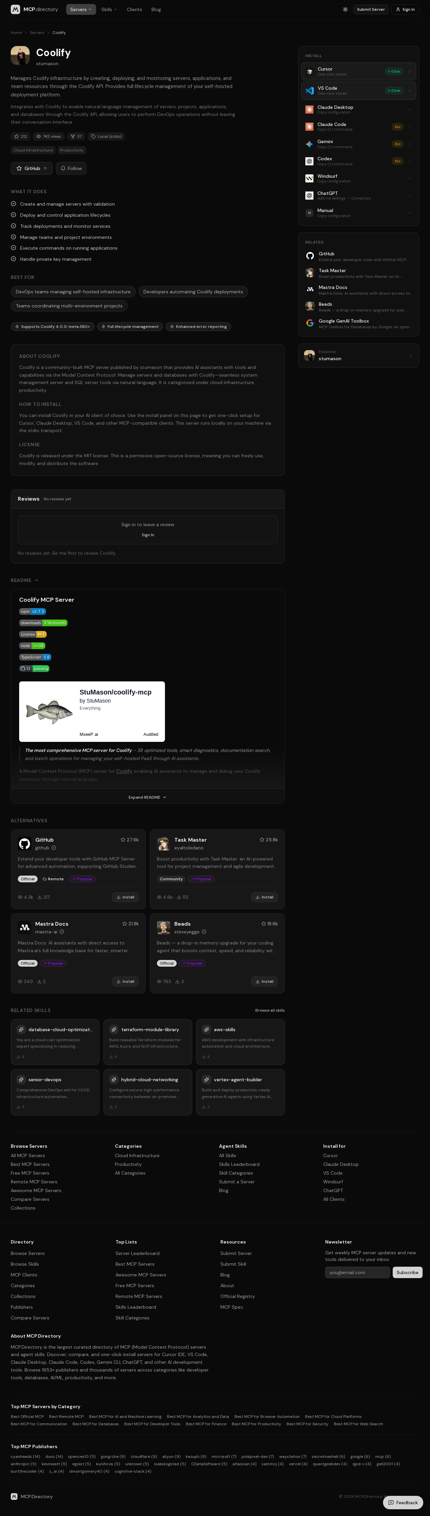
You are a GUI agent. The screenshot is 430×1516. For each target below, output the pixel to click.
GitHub (31, 168)
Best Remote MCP (66, 1416)
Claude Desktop (341, 1164)
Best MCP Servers (30, 1164)
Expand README (148, 797)
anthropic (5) (23, 1464)
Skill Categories (236, 1173)
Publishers (22, 1307)
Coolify (124, 771)
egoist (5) (81, 1464)
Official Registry (237, 1296)
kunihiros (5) (108, 1464)
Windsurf (333, 1182)
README (25, 580)
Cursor (330, 1155)
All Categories (130, 1173)
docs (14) (54, 1456)
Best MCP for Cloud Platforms (333, 1416)
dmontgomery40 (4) (89, 1471)
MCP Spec (231, 1307)
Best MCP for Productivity (256, 1424)
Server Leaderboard (138, 1253)
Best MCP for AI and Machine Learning (125, 1416)
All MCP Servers (28, 1155)
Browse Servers (28, 1253)
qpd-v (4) (361, 1464)
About (227, 1285)
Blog (156, 9)
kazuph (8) (196, 1456)
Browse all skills (270, 1010)
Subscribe (408, 1272)
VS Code (333, 1173)
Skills (109, 9)
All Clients (334, 1199)
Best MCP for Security (308, 1424)
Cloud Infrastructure (137, 1155)
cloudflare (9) (144, 1456)
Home (16, 32)
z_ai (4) (56, 1471)
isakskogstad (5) (170, 1464)
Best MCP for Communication (39, 1424)
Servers (81, 9)
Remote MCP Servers (34, 1182)
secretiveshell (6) (328, 1456)
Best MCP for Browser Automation (267, 1416)
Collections (23, 1208)
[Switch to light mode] (345, 9)
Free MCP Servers (30, 1173)
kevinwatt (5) (54, 1464)
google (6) (360, 1456)
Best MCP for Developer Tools (152, 1424)
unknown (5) (137, 1464)
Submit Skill (233, 1264)
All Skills (227, 1155)
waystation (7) (292, 1456)
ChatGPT (333, 1190)
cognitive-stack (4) (133, 1471)
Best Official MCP (27, 1416)
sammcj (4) (273, 1464)
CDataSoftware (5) (209, 1464)
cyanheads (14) (25, 1456)
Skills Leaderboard (239, 1164)
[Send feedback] (403, 1502)
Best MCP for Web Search (358, 1424)
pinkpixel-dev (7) (258, 1456)
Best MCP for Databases (96, 1424)
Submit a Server (237, 1182)
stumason (47, 63)
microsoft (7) (224, 1456)
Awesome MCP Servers (36, 1190)
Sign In (405, 9)
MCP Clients (24, 1275)
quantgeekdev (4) (330, 1464)
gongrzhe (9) (113, 1456)
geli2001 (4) (388, 1464)
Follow (71, 168)
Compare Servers (30, 1199)
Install (125, 897)
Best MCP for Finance (206, 1424)
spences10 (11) (81, 1456)
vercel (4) (298, 1464)
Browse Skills (25, 1264)
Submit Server (371, 9)
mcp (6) (383, 1456)
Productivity (128, 1164)
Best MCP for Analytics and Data (198, 1416)
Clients (134, 9)
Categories (23, 1285)
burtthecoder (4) (27, 1471)
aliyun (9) (171, 1456)
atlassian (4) (244, 1464)
